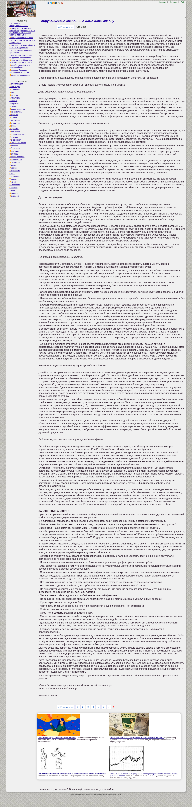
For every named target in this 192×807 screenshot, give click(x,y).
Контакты (173, 2)
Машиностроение (17, 134)
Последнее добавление (19, 75)
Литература (14, 123)
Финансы (13, 187)
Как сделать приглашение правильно (20, 51)
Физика (12, 182)
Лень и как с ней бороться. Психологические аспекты (21, 61)
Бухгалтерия (14, 98)
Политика (13, 154)
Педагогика (14, 151)
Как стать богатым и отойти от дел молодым (22, 41)
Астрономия (14, 89)
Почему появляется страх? (21, 38)
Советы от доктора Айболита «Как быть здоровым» (22, 46)
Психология (14, 162)
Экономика (14, 196)
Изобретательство (17, 109)
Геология (13, 106)
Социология (14, 171)
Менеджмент (15, 140)
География (14, 103)
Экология (13, 193)
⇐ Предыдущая (65, 27)
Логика (12, 126)
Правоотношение (16, 157)
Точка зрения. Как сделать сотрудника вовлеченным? (21, 56)
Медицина (13, 137)
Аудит (12, 92)
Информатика (15, 112)
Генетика (13, 101)
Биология (13, 95)
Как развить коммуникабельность (18, 24)
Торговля (13, 179)
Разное (12, 165)
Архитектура (14, 87)
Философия (14, 185)
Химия (12, 190)
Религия (13, 168)
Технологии (14, 176)
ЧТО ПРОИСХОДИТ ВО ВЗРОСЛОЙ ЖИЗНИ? (57, 738)
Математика (14, 131)
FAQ (182, 2)
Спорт (12, 173)
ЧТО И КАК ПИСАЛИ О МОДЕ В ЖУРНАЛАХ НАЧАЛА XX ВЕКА (137, 738)
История (13, 117)
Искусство (13, 115)
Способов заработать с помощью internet (19, 66)
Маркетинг (14, 129)
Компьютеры (15, 120)
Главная (162, 2)
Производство (15, 159)
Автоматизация (16, 84)
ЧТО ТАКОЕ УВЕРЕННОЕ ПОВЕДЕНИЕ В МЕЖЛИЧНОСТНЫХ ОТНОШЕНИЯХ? (72, 774)
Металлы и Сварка (17, 143)
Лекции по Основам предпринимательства (19, 71)
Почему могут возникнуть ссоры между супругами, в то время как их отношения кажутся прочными (22, 31)
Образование (15, 148)
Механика (13, 145)
